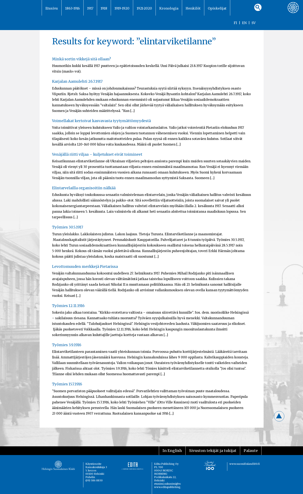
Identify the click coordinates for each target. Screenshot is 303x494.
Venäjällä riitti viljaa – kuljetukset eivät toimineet (97, 154)
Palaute (251, 450)
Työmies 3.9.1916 (66, 345)
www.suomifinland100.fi (244, 463)
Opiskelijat (217, 8)
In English (172, 450)
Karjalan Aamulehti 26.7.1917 (77, 81)
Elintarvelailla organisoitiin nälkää (84, 188)
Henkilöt (193, 8)
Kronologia (168, 8)
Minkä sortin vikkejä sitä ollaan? (81, 59)
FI (235, 23)
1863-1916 (72, 8)
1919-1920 (121, 8)
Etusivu (51, 8)
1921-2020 (144, 8)
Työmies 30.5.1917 (67, 227)
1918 (104, 8)
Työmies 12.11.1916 (68, 305)
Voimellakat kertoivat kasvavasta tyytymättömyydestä (101, 121)
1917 (90, 8)
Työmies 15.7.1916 (67, 384)
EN (244, 23)
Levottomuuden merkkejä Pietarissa (85, 266)
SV (254, 23)
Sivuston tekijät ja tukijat (212, 450)
